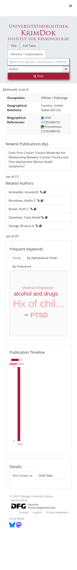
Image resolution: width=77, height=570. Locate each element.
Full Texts (29, 46)
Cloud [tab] (17, 258)
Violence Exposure (37, 288)
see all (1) (12, 177)
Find (38, 76)
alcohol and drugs (36, 294)
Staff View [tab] (45, 475)
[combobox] (38, 61)
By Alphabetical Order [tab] (42, 258)
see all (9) (12, 236)
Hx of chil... (38, 303)
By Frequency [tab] (22, 266)
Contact (23, 512)
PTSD (39, 315)
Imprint (37, 512)
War (26, 315)
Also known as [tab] (22, 475)
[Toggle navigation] (70, 6)
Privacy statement (57, 512)
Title (14, 46)
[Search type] (38, 69)
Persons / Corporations (27, 54)
